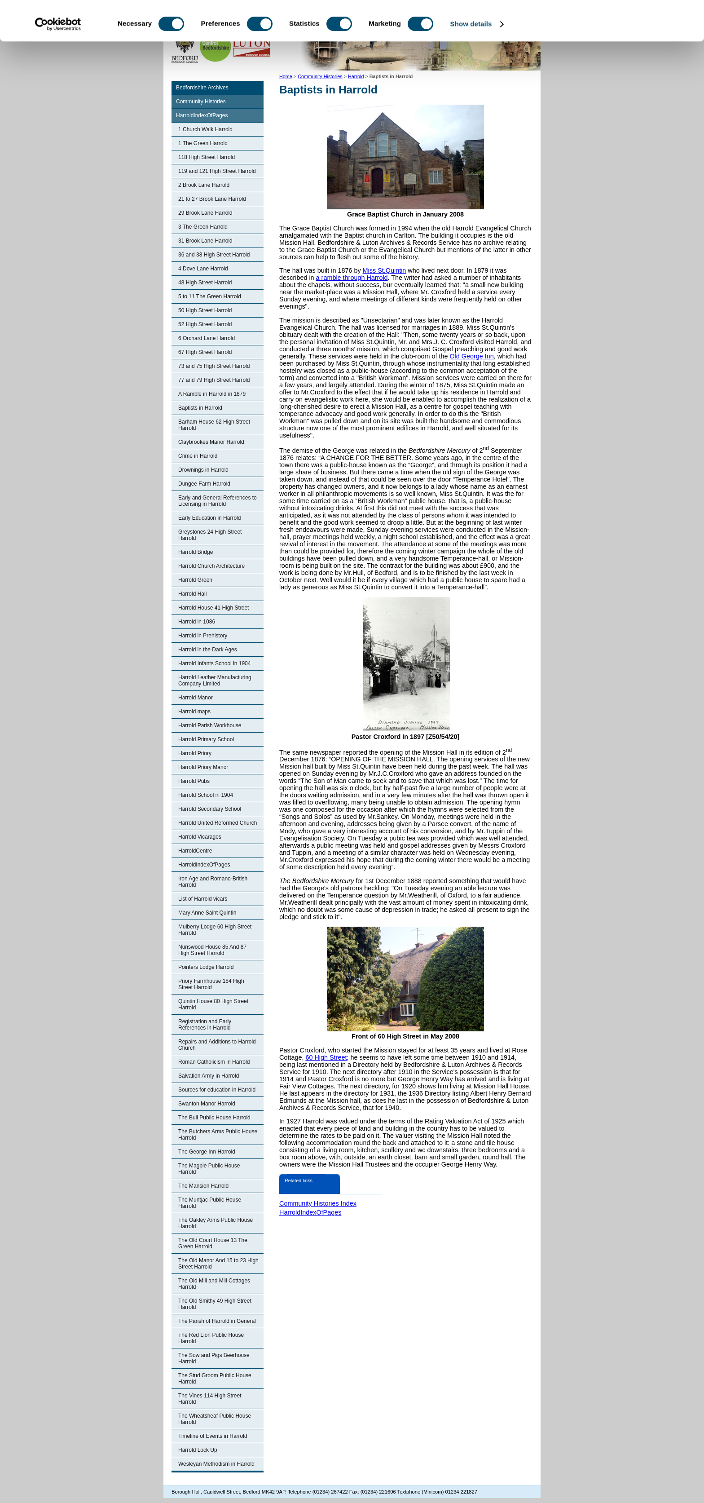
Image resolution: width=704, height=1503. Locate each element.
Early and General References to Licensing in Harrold (217, 501)
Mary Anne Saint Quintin (207, 913)
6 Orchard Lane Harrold (206, 338)
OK (629, 22)
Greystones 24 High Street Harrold (210, 535)
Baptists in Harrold (200, 408)
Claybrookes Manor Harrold (211, 442)
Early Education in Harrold (209, 518)
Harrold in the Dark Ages (207, 649)
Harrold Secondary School (209, 809)
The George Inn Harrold (206, 1152)
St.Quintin (392, 270)
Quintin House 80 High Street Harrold (213, 1004)
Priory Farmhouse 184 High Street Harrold (211, 984)
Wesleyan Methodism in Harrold (216, 1464)
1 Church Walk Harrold (205, 129)
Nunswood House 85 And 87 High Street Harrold (212, 950)
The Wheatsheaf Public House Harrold (214, 1419)
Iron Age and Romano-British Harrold (212, 881)
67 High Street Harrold (205, 352)
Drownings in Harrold (203, 470)
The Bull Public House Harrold (214, 1117)
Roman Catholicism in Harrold (214, 1062)
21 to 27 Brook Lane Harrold (212, 199)
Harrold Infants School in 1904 (214, 663)
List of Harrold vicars (202, 899)
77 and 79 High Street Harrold (214, 380)
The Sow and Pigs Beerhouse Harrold (214, 1358)
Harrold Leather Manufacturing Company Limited (214, 680)
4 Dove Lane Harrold (203, 268)
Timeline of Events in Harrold (212, 1436)
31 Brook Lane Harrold (205, 241)
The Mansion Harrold (203, 1186)
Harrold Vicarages (199, 837)
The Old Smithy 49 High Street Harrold (214, 1304)
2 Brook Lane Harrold (203, 185)
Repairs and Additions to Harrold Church (217, 1045)
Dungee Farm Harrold (204, 484)
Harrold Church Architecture (211, 566)
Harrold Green (195, 580)
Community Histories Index (317, 1203)
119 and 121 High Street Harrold (217, 171)
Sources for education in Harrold (216, 1090)
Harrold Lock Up (197, 1450)
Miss (370, 270)
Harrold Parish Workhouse (210, 725)
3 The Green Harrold (203, 227)
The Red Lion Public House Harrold (211, 1338)
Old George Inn (471, 356)
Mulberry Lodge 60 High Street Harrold (214, 930)
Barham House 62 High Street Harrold (214, 425)
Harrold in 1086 (196, 622)
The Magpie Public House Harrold (209, 1169)
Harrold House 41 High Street (213, 608)
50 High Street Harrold (205, 310)
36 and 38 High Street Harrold (214, 255)
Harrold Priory (194, 753)
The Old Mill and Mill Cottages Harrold (214, 1284)
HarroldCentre (195, 851)
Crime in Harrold (197, 456)
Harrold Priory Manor (203, 767)
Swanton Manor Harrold (206, 1104)
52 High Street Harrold (205, 324)
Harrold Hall (192, 594)
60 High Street (326, 1057)
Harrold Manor (195, 697)
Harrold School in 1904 (205, 795)
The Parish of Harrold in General (217, 1321)
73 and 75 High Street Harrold (214, 366)
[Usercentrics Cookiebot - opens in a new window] (58, 62)
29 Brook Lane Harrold (205, 213)
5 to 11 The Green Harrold (209, 296)
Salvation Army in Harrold (208, 1076)
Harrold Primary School (206, 739)
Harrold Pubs (194, 781)
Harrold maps (194, 711)
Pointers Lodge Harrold (205, 967)
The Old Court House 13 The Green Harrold (212, 1243)
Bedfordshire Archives (202, 87)
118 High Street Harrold (206, 157)
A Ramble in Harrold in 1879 (212, 394)
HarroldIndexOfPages (202, 115)
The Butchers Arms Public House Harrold (217, 1134)
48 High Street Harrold (205, 282)
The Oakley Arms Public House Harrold (215, 1223)
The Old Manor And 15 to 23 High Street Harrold (218, 1263)
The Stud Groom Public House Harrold (214, 1378)
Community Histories (201, 101)
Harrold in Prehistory (202, 635)
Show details (471, 62)
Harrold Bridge (195, 552)
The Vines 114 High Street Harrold (210, 1398)
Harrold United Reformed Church (217, 823)
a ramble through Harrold (352, 277)
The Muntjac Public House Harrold (209, 1203)
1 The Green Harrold (203, 143)
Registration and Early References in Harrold (204, 1024)
